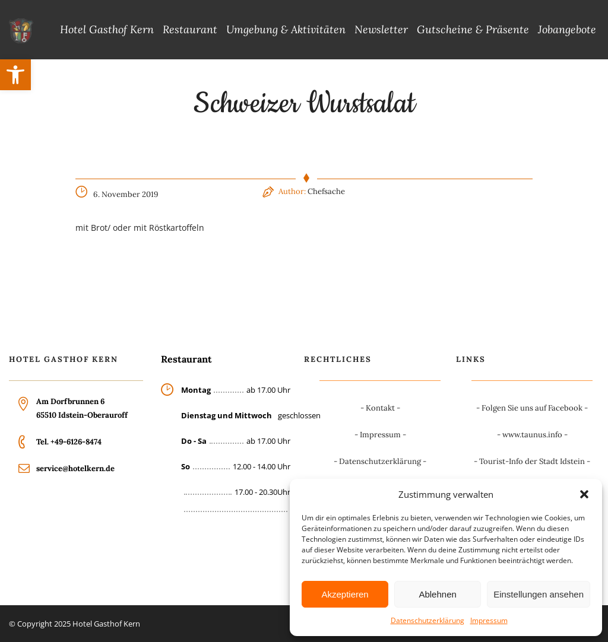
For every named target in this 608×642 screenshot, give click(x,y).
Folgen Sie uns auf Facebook (532, 408)
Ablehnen (437, 594)
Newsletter (381, 29)
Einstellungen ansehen (538, 594)
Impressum (489, 620)
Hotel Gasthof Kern (107, 29)
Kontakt (380, 408)
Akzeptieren (344, 594)
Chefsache (326, 191)
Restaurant (190, 29)
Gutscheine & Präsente (473, 29)
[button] (15, 74)
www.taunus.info (532, 435)
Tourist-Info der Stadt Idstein (532, 461)
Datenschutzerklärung (427, 620)
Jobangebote (567, 29)
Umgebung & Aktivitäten (286, 29)
